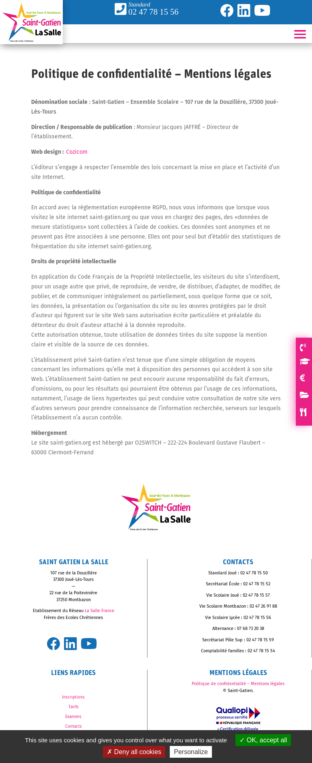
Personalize (191, 751)
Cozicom (77, 151)
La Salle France (99, 610)
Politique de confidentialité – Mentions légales (238, 683)
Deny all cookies (134, 751)
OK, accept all (263, 740)
